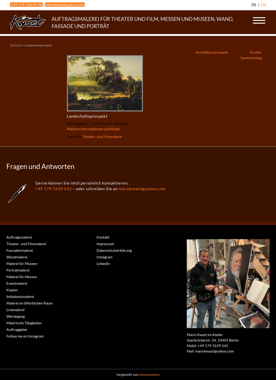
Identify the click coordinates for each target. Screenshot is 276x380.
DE (253, 4)
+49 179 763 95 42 (26, 4)
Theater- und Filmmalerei (102, 136)
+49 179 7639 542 (53, 188)
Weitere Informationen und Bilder (93, 129)
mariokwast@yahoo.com (65, 4)
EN (263, 4)
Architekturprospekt (212, 52)
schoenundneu (149, 374)
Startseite (16, 45)
